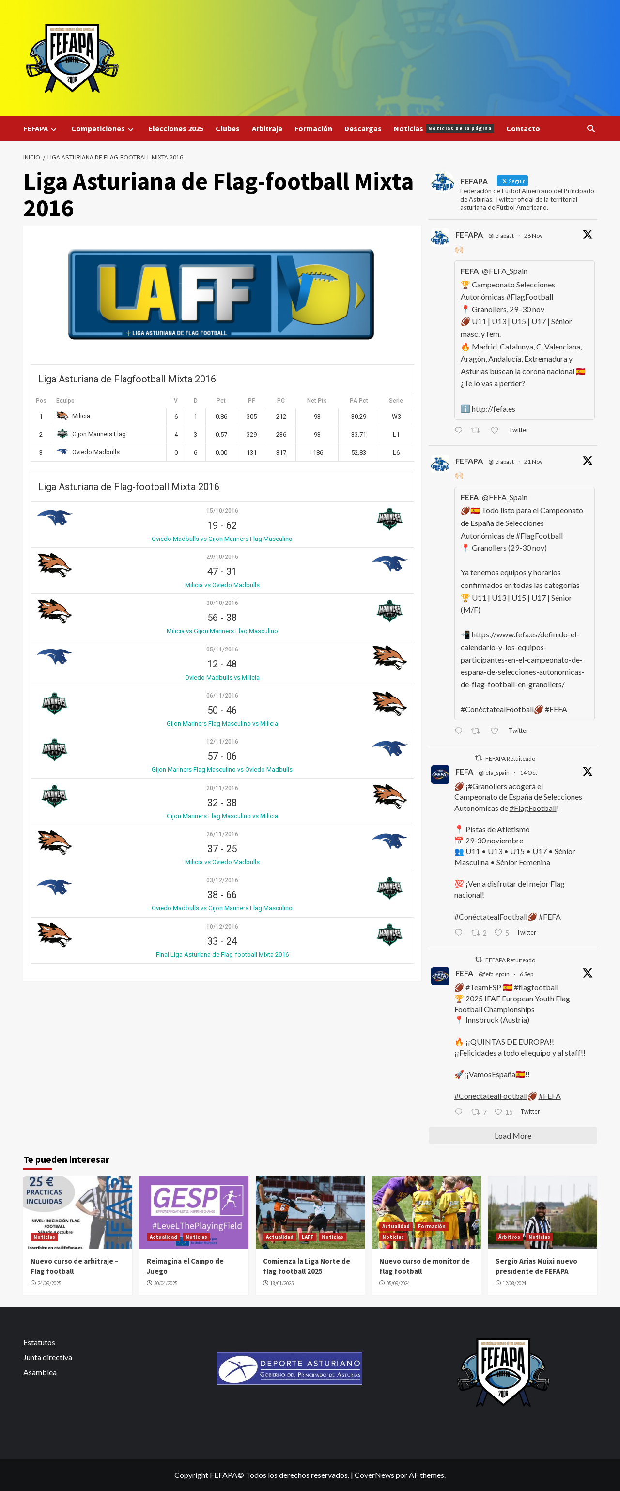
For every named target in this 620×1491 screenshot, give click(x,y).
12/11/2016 (222, 741)
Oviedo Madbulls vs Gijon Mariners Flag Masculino (222, 538)
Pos (41, 400)
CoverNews (374, 1474)
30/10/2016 (222, 603)
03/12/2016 (222, 880)
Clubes (228, 128)
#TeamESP (483, 987)
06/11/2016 (222, 695)
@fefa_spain (494, 772)
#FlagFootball (533, 807)
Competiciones (103, 129)
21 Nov (533, 461)
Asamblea (40, 1372)
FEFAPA (41, 129)
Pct (221, 400)
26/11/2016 (222, 834)
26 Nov (533, 235)
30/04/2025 (165, 1283)
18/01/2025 (282, 1283)
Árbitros (509, 1237)
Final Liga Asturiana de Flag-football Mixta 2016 (222, 954)
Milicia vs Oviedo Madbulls (222, 584)
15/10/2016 (222, 511)
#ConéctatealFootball (490, 916)
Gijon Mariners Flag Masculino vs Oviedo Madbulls (222, 769)
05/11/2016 (222, 649)
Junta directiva (47, 1357)
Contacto (523, 128)
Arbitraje (267, 128)
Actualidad (163, 1237)
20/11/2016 (222, 788)
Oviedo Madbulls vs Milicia (222, 677)
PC (281, 400)
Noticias (444, 128)
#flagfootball (536, 987)
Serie (396, 400)
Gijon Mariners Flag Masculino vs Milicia (222, 723)
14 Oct (528, 772)
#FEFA (550, 916)
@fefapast (501, 235)
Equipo (65, 400)
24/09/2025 (49, 1283)
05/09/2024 (398, 1283)
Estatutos (39, 1342)
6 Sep (526, 974)
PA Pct (359, 400)
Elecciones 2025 (175, 128)
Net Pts (317, 400)
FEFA (464, 771)
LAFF (307, 1237)
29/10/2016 (222, 557)
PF (251, 400)
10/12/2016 (222, 926)
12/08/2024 (514, 1283)
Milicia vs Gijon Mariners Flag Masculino (222, 630)
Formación (313, 128)
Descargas (363, 128)
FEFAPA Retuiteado (510, 758)
